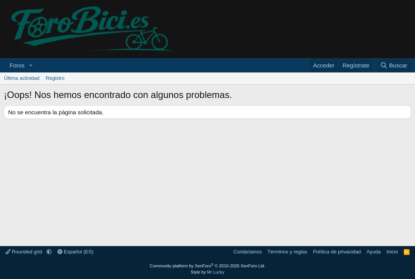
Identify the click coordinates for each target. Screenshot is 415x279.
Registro (55, 78)
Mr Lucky (216, 272)
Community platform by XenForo (207, 266)
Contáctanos (247, 252)
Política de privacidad (337, 252)
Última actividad (22, 78)
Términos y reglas (287, 252)
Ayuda (374, 252)
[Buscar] (393, 65)
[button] (30, 65)
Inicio (392, 252)
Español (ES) (75, 252)
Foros (17, 65)
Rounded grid (24, 252)
